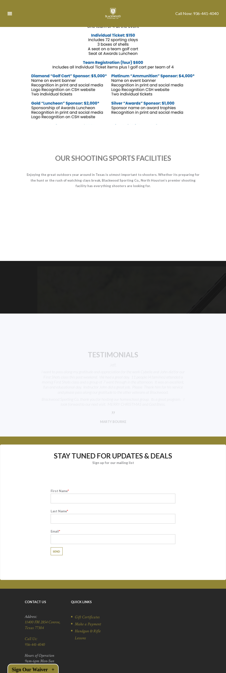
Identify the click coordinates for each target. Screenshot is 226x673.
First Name (113, 477)
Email (113, 517)
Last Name (113, 497)
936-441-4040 (206, 13)
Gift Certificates (87, 599)
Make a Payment (88, 606)
